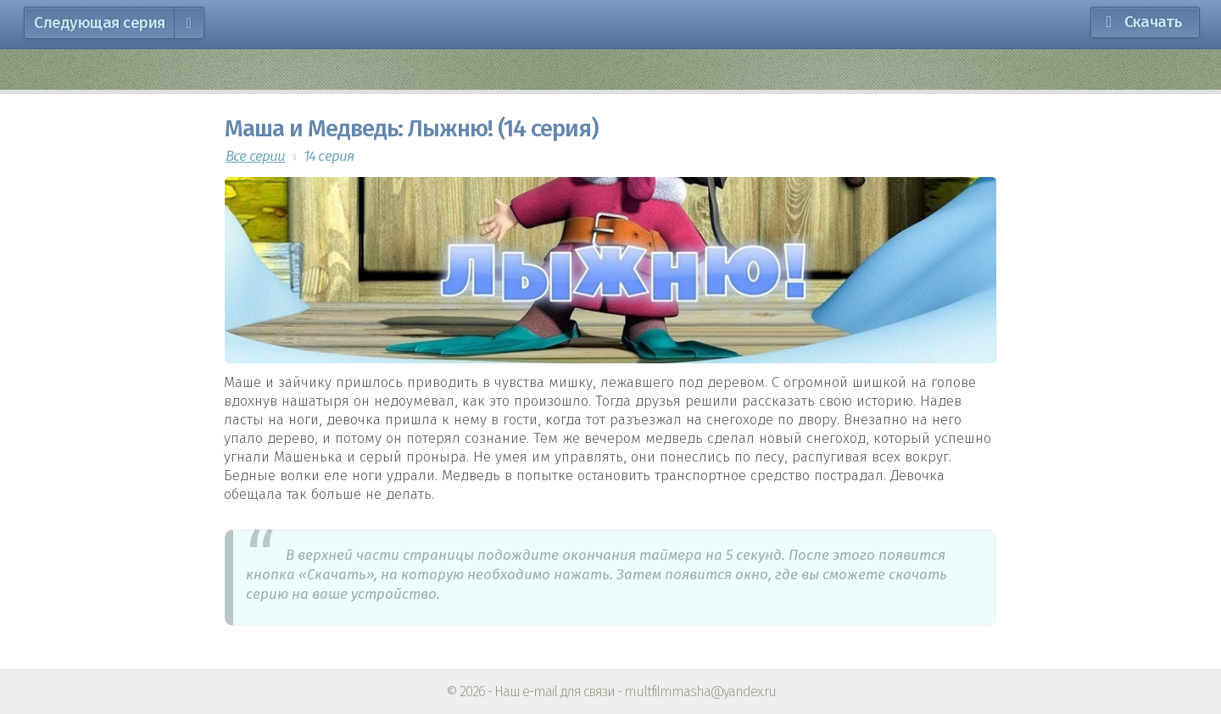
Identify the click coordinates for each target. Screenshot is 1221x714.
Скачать (1153, 21)
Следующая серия (116, 23)
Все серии (255, 156)
